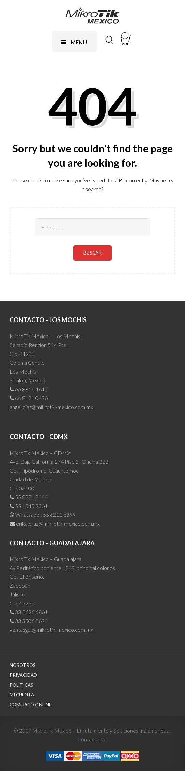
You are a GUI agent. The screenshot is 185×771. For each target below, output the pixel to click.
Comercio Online (30, 704)
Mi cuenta (22, 695)
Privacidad (23, 675)
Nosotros (23, 665)
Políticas (21, 685)
